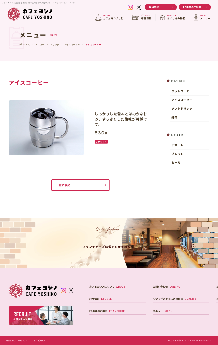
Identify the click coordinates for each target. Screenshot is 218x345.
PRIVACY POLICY (16, 340)
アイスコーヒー (72, 44)
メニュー (40, 44)
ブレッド (177, 154)
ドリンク (54, 44)
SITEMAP (40, 340)
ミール (175, 162)
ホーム (26, 44)
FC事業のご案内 (192, 7)
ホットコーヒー (182, 91)
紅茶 (174, 117)
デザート (177, 145)
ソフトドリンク (182, 108)
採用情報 (154, 7)
